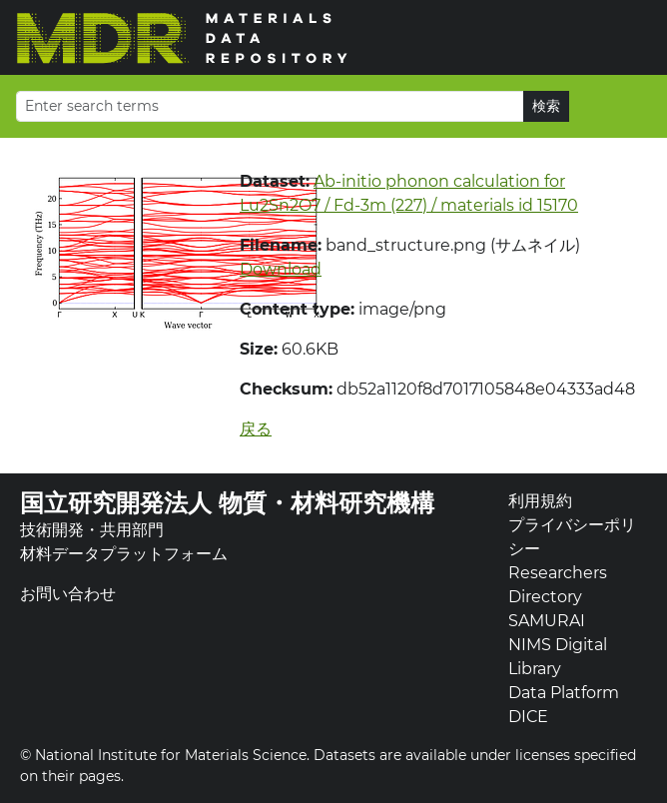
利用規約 (540, 500)
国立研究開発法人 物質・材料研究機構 (227, 502)
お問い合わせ (68, 593)
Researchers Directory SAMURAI (557, 596)
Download (281, 269)
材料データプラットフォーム (124, 553)
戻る (256, 428)
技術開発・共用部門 (92, 529)
